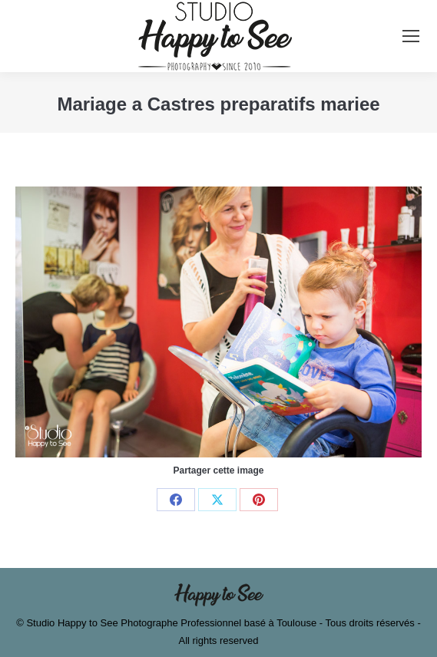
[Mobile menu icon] (411, 36)
